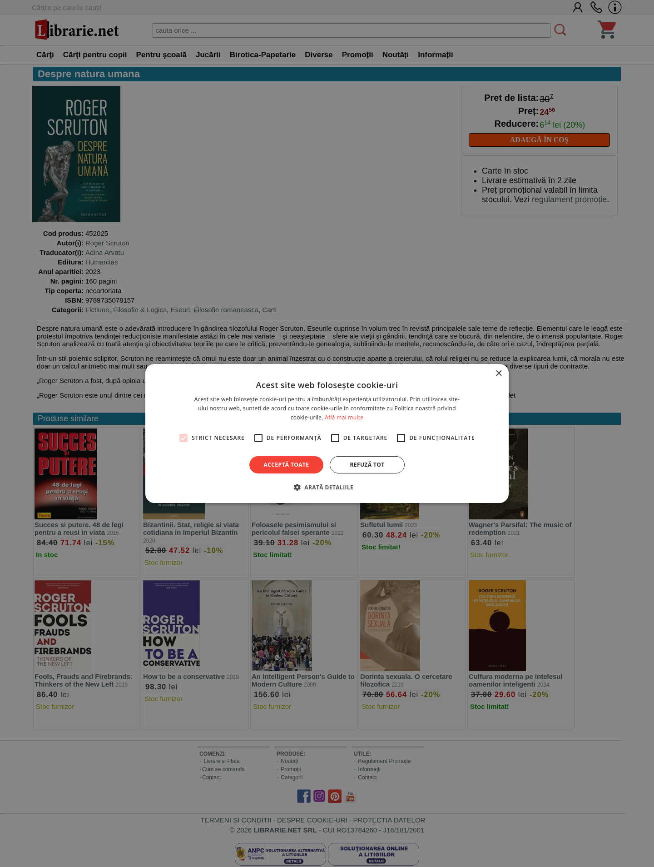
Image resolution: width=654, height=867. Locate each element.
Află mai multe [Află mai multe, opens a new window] (344, 417)
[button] (327, 487)
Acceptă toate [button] (286, 464)
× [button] (498, 373)
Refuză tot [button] (367, 464)
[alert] (327, 433)
